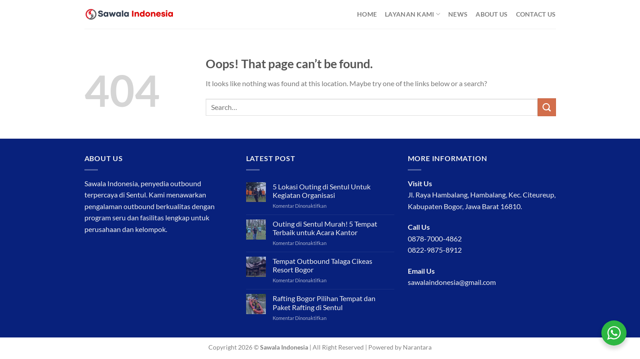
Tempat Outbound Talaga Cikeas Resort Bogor (322, 265)
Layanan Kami (412, 14)
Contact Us (536, 14)
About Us (492, 14)
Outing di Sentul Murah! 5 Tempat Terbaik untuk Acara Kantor (325, 227)
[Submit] (547, 107)
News (458, 14)
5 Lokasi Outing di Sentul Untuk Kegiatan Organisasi (322, 190)
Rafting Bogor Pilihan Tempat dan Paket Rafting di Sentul (324, 302)
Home (367, 14)
